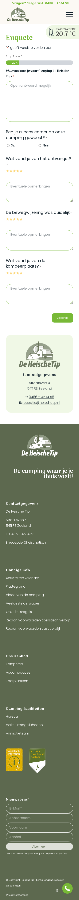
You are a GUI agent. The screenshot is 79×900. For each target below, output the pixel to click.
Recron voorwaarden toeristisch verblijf (38, 620)
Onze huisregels (19, 611)
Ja (13, 145)
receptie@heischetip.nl (41, 414)
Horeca (12, 716)
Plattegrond (15, 586)
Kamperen (14, 664)
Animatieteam (17, 733)
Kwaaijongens (44, 880)
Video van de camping (25, 594)
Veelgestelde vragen (23, 603)
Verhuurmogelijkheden (24, 724)
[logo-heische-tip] (33, 14)
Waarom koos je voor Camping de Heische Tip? (37, 74)
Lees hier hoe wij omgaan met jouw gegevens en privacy (36, 853)
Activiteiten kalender (22, 578)
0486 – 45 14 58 (41, 409)
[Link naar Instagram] (57, 890)
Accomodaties (18, 672)
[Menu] (67, 14)
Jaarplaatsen (17, 680)
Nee (46, 145)
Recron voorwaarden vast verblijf (33, 628)
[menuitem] (40, 3)
